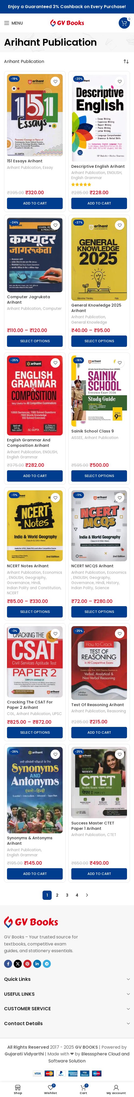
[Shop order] (126, 62)
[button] (35, 203)
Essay (48, 167)
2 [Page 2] (57, 895)
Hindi (35, 582)
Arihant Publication (24, 167)
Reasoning (116, 711)
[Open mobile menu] (13, 23)
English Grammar (86, 177)
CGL (11, 713)
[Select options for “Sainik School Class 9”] (99, 476)
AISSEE (77, 437)
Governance (18, 582)
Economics (52, 572)
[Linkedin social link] (37, 964)
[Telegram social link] (47, 964)
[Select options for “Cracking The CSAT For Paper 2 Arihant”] (35, 732)
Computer (52, 308)
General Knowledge (89, 322)
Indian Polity (82, 588)
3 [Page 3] (67, 895)
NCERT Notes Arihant (28, 566)
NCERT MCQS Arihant (92, 566)
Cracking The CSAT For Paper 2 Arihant (30, 704)
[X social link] (18, 964)
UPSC (57, 713)
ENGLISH (114, 172)
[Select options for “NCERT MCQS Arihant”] (99, 612)
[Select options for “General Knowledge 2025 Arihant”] (99, 341)
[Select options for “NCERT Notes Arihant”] (35, 612)
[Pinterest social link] (27, 964)
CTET (111, 834)
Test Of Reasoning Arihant (97, 704)
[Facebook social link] (8, 964)
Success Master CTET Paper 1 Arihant (92, 825)
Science (102, 588)
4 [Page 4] (77, 895)
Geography (35, 577)
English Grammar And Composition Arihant (28, 442)
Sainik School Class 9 (92, 431)
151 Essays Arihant (25, 161)
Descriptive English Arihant (98, 166)
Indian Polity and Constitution (34, 588)
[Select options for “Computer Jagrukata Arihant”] (35, 341)
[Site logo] (67, 22)
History (112, 582)
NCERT (13, 593)
